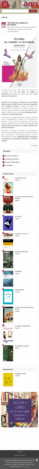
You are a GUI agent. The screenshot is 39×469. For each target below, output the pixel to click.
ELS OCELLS (18, 216)
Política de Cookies (19, 455)
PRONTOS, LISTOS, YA (21, 234)
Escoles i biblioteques (12, 162)
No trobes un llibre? (11, 156)
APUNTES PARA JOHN (21, 251)
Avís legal (19, 452)
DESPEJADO (18, 271)
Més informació (25, 466)
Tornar (34, 145)
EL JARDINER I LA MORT (22, 346)
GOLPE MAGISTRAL (20, 178)
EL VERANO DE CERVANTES (22, 326)
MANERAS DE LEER (20, 373)
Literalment (9, 165)
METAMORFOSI (19, 290)
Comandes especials (12, 159)
